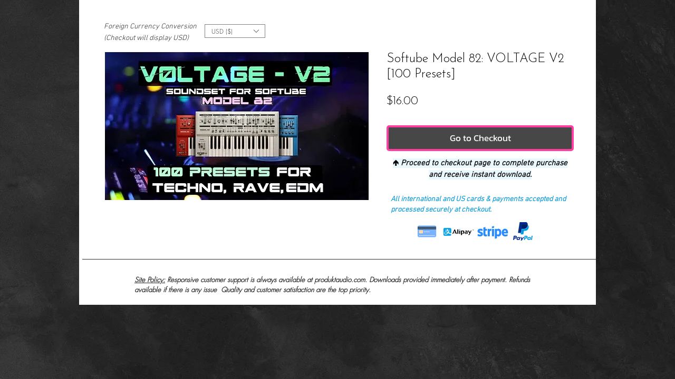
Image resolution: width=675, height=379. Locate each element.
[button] (235, 31)
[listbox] (235, 31)
